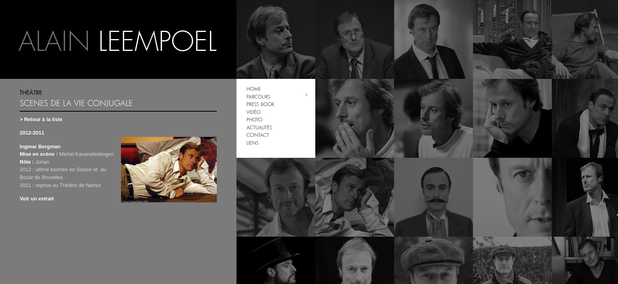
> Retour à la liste (41, 119)
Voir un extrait (37, 199)
